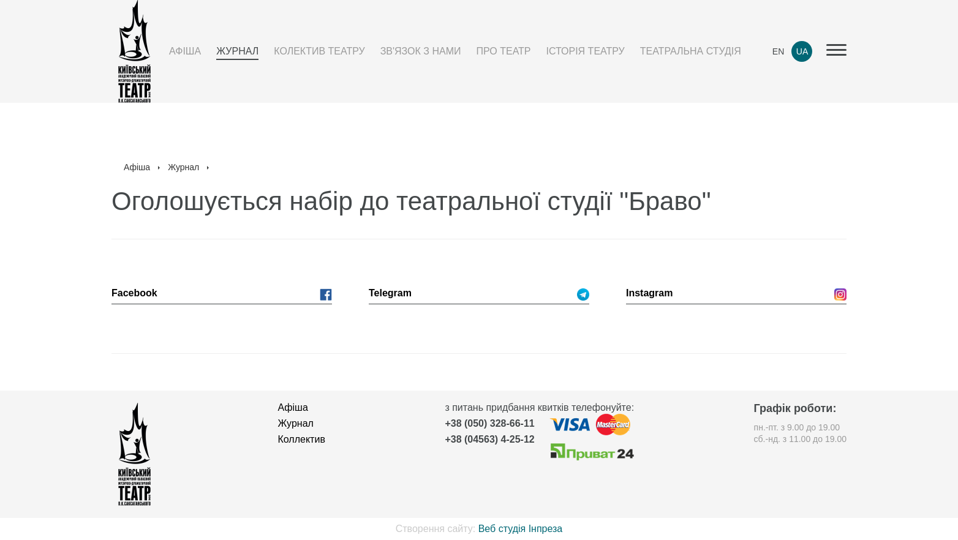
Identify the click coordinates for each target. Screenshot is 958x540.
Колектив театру (319, 51)
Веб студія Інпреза (520, 528)
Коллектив (301, 439)
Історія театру (585, 51)
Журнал (237, 51)
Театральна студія (690, 51)
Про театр (503, 51)
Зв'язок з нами (420, 51)
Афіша (185, 51)
